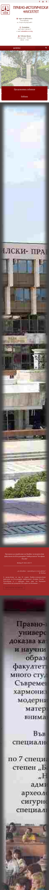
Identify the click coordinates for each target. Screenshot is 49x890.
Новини (24, 97)
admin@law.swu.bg (27, 31)
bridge (24, 325)
